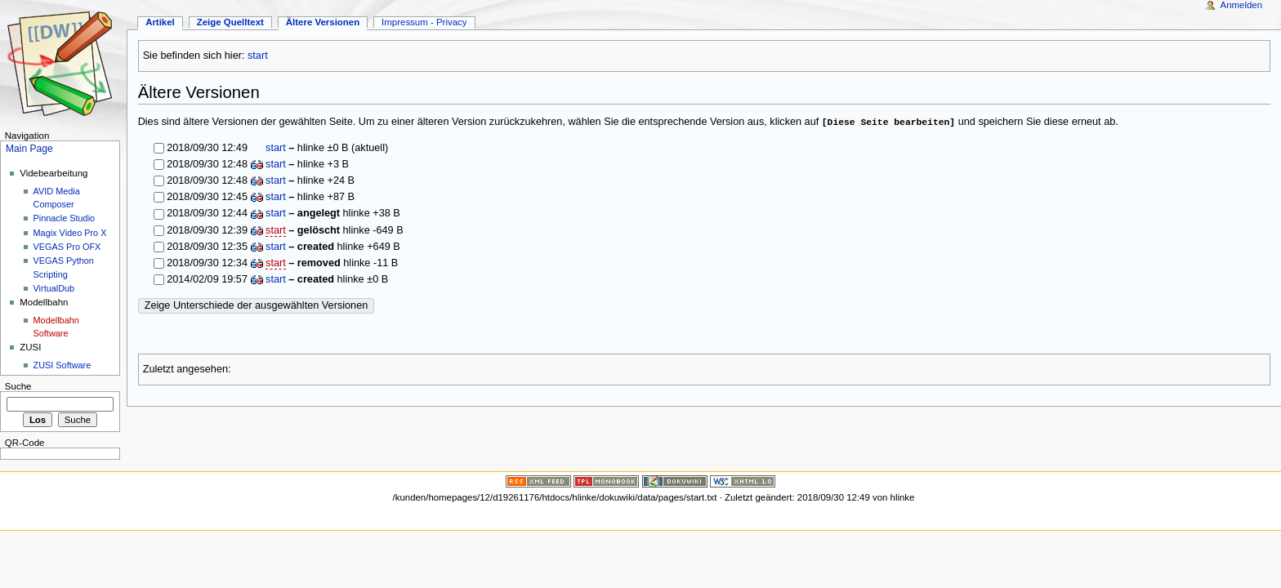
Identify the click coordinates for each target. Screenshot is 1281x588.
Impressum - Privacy (424, 22)
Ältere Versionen (322, 22)
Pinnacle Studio (64, 218)
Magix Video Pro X (70, 233)
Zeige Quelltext (230, 22)
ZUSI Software (62, 365)
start (258, 55)
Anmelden (1242, 5)
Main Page (29, 148)
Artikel (160, 22)
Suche (18, 386)
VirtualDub (54, 288)
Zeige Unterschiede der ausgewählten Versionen (256, 305)
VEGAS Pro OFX (67, 247)
